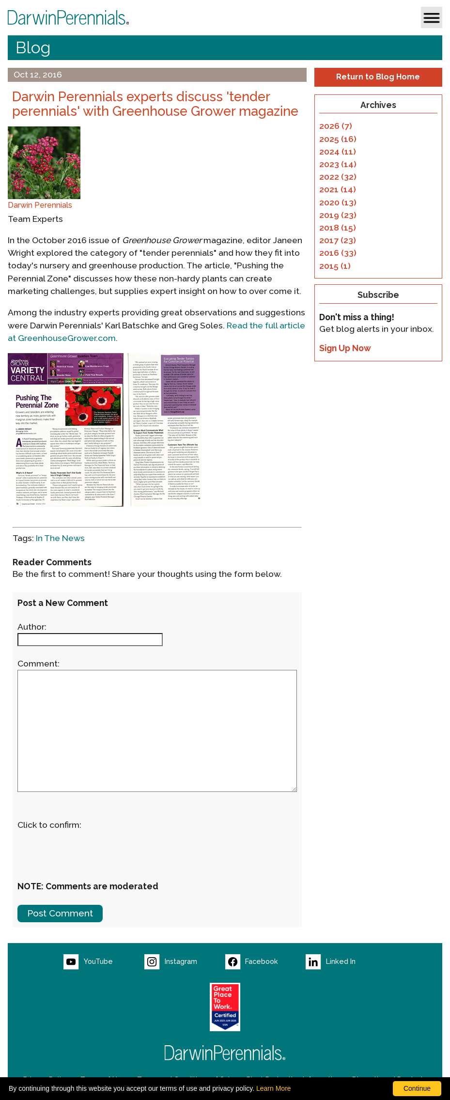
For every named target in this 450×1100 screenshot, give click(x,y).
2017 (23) (337, 240)
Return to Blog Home (378, 76)
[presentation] (91, 850)
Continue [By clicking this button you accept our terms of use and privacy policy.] (417, 1088)
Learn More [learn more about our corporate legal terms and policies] (273, 1088)
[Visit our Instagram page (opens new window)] (184, 962)
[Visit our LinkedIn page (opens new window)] (346, 962)
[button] (431, 17)
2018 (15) (337, 227)
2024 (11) (337, 151)
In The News (60, 538)
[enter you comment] (157, 731)
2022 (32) (338, 177)
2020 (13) (338, 202)
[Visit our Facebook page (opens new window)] (265, 962)
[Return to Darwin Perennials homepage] (225, 1052)
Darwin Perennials (40, 205)
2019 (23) (338, 215)
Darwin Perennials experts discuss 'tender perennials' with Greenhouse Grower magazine (155, 104)
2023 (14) (338, 164)
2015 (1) (335, 266)
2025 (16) (338, 139)
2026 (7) (335, 126)
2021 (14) (337, 189)
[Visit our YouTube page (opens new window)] (103, 962)
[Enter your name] (90, 639)
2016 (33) (338, 253)
